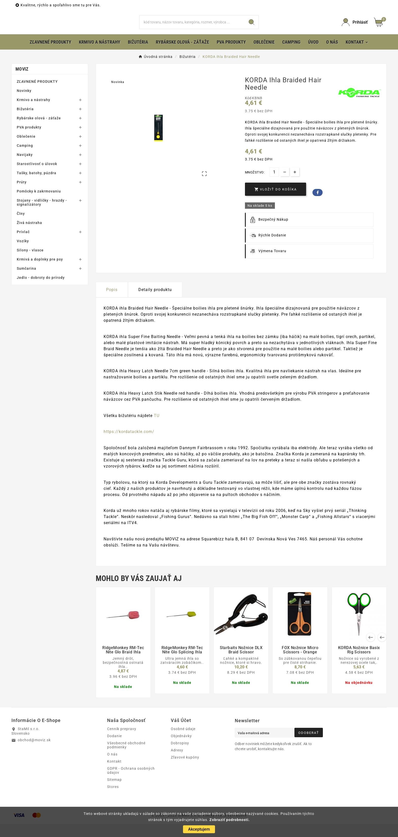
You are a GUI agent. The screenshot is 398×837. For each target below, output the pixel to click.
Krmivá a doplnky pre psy (40, 272)
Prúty (22, 195)
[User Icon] (355, 29)
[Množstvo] (274, 185)
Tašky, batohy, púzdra (36, 186)
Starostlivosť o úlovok (37, 177)
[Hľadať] (192, 28)
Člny (21, 226)
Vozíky (23, 254)
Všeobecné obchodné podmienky (126, 758)
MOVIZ (22, 82)
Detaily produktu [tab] (155, 302)
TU (156, 428)
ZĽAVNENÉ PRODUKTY (37, 94)
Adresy (177, 763)
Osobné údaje (183, 742)
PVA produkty (29, 140)
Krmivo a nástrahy (33, 113)
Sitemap (114, 793)
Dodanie (114, 749)
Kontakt (114, 774)
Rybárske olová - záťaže (39, 131)
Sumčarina (26, 281)
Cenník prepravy (121, 742)
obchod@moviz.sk (34, 753)
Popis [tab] (112, 302)
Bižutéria (25, 122)
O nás (112, 767)
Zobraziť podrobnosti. (229, 820)
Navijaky (25, 168)
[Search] (251, 28)
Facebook (317, 205)
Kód (248, 111)
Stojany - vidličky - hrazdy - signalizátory (42, 215)
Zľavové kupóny (185, 770)
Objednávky (181, 749)
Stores (113, 800)
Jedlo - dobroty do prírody (41, 290)
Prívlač (23, 245)
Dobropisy (180, 756)
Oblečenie (26, 149)
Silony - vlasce (30, 263)
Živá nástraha (29, 236)
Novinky (24, 104)
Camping (25, 158)
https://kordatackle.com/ (129, 444)
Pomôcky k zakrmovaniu (39, 204)
